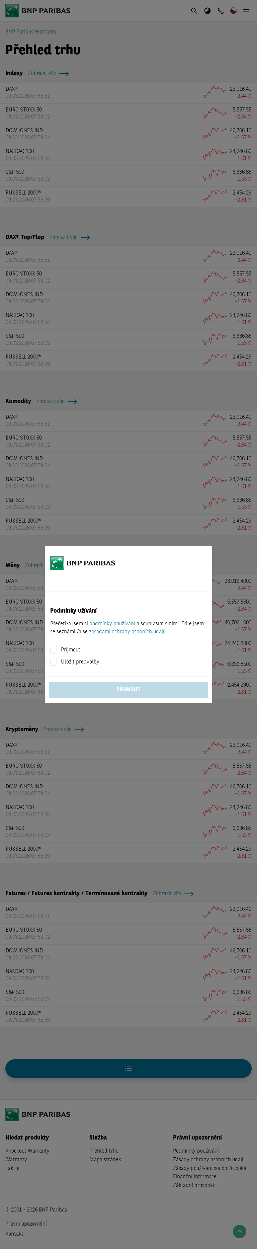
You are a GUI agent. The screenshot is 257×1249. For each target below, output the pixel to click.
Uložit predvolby (80, 662)
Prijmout (70, 650)
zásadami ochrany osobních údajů (127, 632)
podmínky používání (112, 624)
